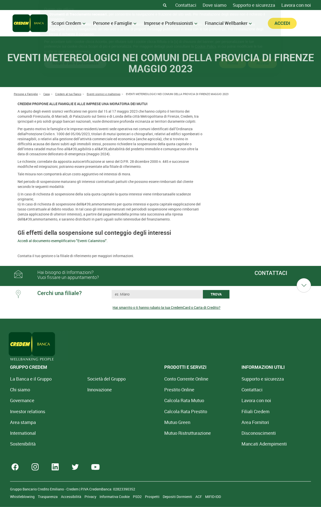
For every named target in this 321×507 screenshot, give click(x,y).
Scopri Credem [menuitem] (68, 23)
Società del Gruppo (91, 379)
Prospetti (152, 496)
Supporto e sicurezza (254, 5)
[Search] (165, 5)
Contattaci (185, 5)
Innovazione (84, 390)
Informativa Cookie (115, 496)
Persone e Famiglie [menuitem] (114, 23)
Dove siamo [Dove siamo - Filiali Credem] (214, 5)
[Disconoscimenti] (212, 433)
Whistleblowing (22, 496)
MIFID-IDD (213, 496)
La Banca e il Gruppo (31, 379)
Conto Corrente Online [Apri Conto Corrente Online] (155, 379)
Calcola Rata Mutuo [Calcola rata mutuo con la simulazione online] (153, 400)
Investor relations (27, 411)
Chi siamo (20, 390)
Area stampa (23, 422)
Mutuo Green (146, 422)
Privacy (91, 496)
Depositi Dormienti (178, 496)
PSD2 (137, 496)
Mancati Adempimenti (217, 444)
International (23, 433)
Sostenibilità (23, 444)
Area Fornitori (209, 422)
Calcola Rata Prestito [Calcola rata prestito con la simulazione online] (154, 411)
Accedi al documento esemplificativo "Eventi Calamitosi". (63, 240)
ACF (199, 496)
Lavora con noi (296, 5)
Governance (22, 400)
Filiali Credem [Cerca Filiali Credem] (209, 411)
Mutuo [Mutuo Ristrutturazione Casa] (156, 433)
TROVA (216, 294)
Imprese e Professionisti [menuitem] (170, 23)
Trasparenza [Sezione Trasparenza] (48, 496)
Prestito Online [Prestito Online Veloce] (148, 390)
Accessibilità (71, 496)
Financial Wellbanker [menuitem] (228, 23)
